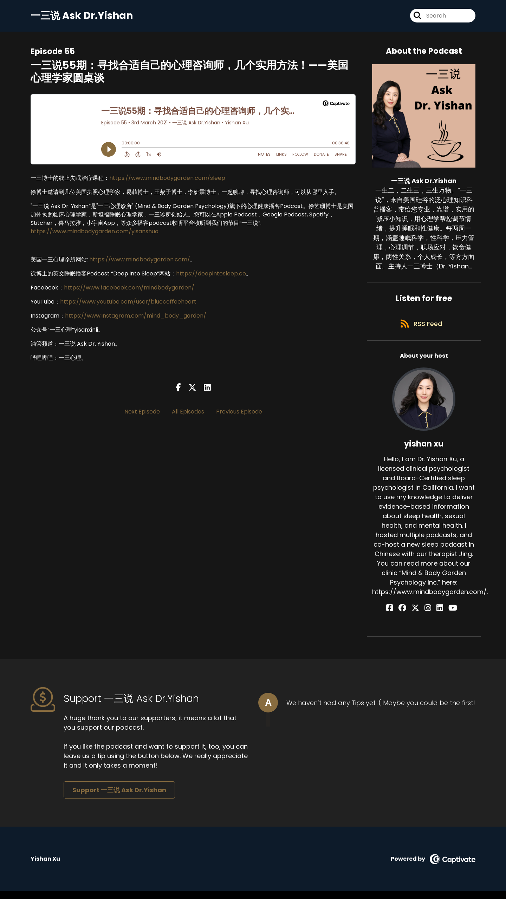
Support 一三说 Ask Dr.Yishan (119, 797)
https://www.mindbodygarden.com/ (139, 263)
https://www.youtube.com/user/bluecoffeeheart (128, 305)
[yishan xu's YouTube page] (445, 615)
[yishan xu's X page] (419, 615)
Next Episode (142, 415)
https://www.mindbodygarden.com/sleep (167, 181)
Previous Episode (239, 415)
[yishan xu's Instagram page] (427, 615)
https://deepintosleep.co (211, 277)
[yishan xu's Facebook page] (401, 615)
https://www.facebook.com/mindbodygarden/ (129, 291)
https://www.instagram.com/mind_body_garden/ (135, 319)
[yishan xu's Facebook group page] (410, 615)
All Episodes (188, 415)
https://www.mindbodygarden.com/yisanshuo (94, 234)
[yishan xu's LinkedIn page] (436, 615)
